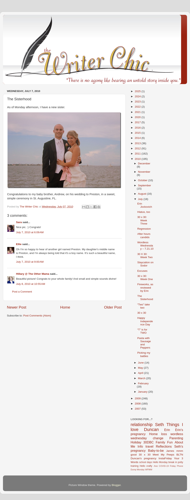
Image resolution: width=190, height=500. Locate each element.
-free (155, 466)
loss (164, 434)
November (144, 171)
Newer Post (16, 307)
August (142, 193)
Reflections (164, 446)
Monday (140, 469)
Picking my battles (143, 354)
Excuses (142, 270)
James (170, 450)
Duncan (151, 429)
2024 (138, 96)
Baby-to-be (156, 450)
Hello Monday (160, 462)
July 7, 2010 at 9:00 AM (30, 261)
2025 (138, 91)
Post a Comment (22, 291)
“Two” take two (143, 306)
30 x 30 (141, 312)
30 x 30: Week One (145, 278)
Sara (19, 222)
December (144, 163)
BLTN (179, 454)
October (143, 180)
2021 (138, 112)
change (158, 438)
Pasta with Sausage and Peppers (144, 343)
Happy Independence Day (145, 321)
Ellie (19, 244)
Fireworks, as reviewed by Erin (145, 287)
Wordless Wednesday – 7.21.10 (145, 245)
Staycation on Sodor (145, 264)
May (141, 367)
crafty (149, 466)
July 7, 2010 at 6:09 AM (30, 232)
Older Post (113, 307)
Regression (144, 228)
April (141, 372)
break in (172, 462)
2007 (138, 408)
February (143, 383)
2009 (138, 398)
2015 (138, 132)
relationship (141, 424)
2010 (138, 158)
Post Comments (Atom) (37, 315)
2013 (138, 143)
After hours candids (143, 235)
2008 (138, 403)
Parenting (176, 438)
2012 (138, 148)
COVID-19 (164, 466)
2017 (138, 122)
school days (145, 462)
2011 (138, 153)
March (142, 378)
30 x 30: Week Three (142, 220)
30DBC (148, 442)
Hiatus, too (143, 211)
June (141, 362)
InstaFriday (165, 458)
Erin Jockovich (144, 205)
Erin (167, 430)
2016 (138, 127)
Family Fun (164, 442)
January (143, 391)
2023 (138, 101)
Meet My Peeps (163, 454)
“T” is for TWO (142, 331)
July (140, 199)
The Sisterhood (145, 298)
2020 (138, 117)
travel (149, 446)
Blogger (116, 485)
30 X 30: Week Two (145, 256)
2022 (138, 106)
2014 (138, 137)
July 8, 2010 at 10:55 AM (30, 283)
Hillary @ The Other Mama (32, 273)
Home (65, 307)
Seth (159, 424)
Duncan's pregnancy (143, 458)
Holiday (136, 442)
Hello (142, 466)
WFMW (148, 469)
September (144, 185)
